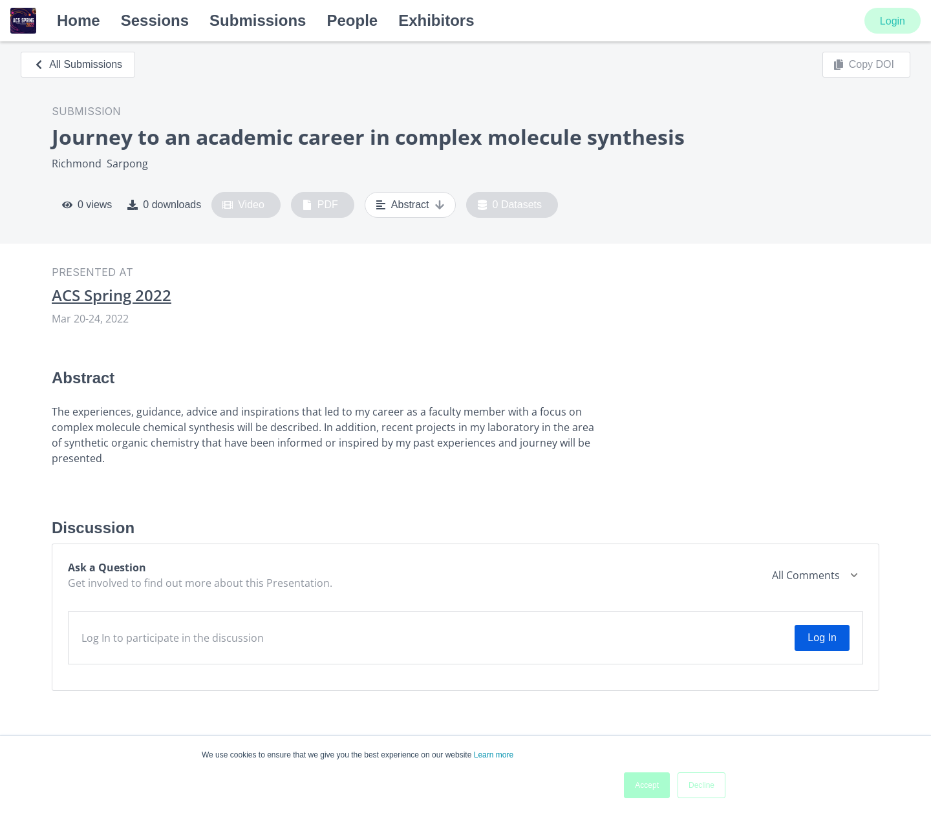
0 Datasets (509, 205)
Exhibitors (436, 20)
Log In (822, 637)
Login (892, 21)
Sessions (155, 20)
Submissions (257, 20)
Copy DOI (863, 64)
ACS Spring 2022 (111, 295)
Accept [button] (647, 785)
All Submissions (78, 64)
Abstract (410, 205)
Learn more (493, 754)
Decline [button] (701, 785)
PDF (320, 205)
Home (78, 20)
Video (243, 205)
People (352, 20)
